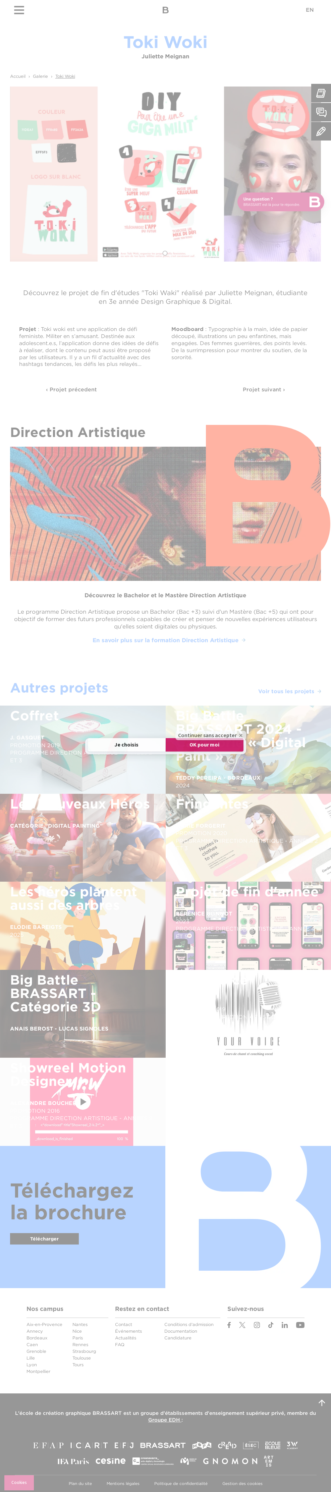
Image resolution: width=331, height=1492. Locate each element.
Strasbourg (84, 1351)
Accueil (17, 76)
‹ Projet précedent (71, 389)
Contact (123, 1324)
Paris (77, 1337)
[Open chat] (280, 201)
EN (310, 10)
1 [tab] (165, 253)
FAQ (119, 1344)
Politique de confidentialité (181, 1483)
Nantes (80, 1324)
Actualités (125, 1337)
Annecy (34, 1331)
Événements (128, 1331)
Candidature (177, 1337)
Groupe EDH (164, 1420)
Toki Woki (65, 76)
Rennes (80, 1344)
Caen (32, 1344)
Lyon (31, 1364)
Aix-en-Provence (44, 1324)
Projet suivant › (264, 389)
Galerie (40, 76)
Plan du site (80, 1483)
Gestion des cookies (242, 1483)
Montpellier (38, 1371)
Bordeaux (36, 1337)
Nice (77, 1331)
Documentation (180, 1331)
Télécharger (44, 1238)
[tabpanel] (165, 174)
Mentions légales (123, 1483)
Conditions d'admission (189, 1324)
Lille (30, 1358)
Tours (78, 1364)
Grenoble (36, 1351)
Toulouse (81, 1358)
